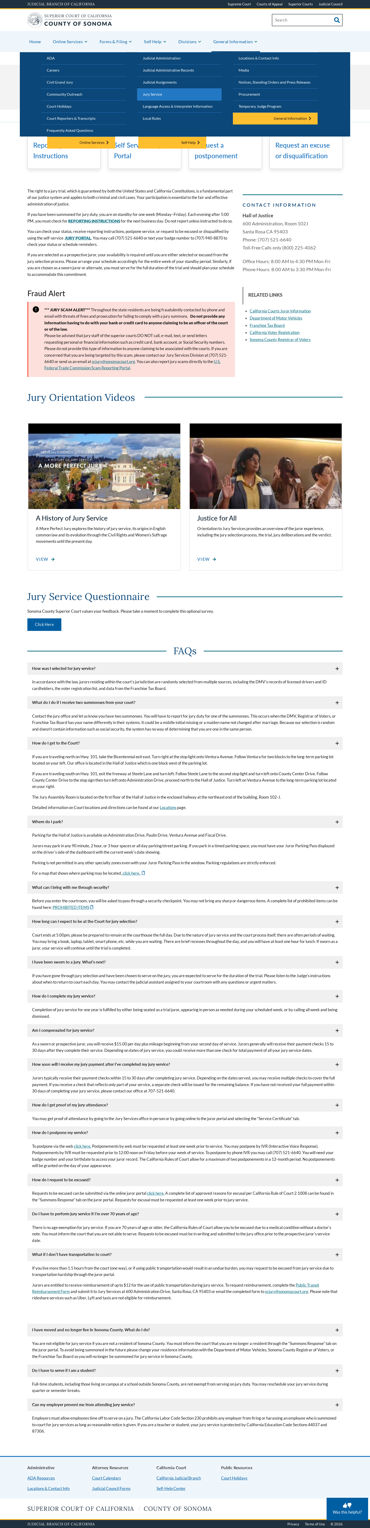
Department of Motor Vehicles (276, 318)
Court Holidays (59, 106)
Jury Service (152, 94)
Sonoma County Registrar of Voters (280, 339)
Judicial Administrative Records (168, 70)
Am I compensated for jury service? (63, 1030)
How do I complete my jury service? (63, 995)
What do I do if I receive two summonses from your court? (83, 702)
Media (244, 70)
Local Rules (152, 118)
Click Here (44, 624)
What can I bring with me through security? (70, 887)
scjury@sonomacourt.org (113, 361)
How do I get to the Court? (56, 742)
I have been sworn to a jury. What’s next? (69, 961)
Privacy (293, 1524)
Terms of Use (315, 1524)
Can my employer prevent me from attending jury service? (83, 1404)
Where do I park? (47, 821)
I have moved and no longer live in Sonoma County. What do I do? (91, 1329)
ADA (51, 58)
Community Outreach (64, 94)
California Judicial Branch (178, 1478)
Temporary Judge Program (260, 106)
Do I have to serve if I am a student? (64, 1370)
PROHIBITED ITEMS (71, 907)
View (42, 559)
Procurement (249, 94)
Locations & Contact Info (259, 58)
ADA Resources (41, 1478)
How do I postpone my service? (60, 1132)
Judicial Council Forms (111, 1488)
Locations (168, 807)
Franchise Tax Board (267, 325)
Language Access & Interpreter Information (178, 106)
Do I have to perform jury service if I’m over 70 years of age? (85, 1213)
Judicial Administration (162, 58)
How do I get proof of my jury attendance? (70, 1104)
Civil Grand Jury (60, 82)
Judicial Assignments (160, 82)
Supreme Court (239, 4)
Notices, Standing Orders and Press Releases (275, 82)
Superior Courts (300, 4)
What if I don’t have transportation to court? (72, 1254)
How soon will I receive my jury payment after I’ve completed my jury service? (101, 1064)
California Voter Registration (274, 332)
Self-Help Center (171, 1488)
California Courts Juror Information (280, 310)
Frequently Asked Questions (70, 130)
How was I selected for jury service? (64, 668)
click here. (131, 873)
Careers (53, 70)
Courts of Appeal (270, 4)
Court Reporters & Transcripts (71, 118)
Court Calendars (106, 1478)
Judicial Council (331, 4)
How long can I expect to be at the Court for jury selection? (84, 921)
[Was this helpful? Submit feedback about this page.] (347, 1509)
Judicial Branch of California (61, 4)
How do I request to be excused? (61, 1179)
